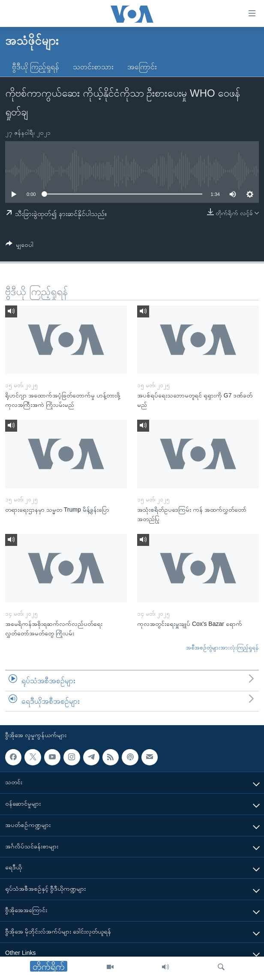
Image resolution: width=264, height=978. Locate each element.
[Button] (19, 246)
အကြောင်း (142, 66)
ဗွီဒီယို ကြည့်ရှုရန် (35, 66)
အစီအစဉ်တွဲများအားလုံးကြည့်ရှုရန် (222, 647)
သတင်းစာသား (93, 66)
